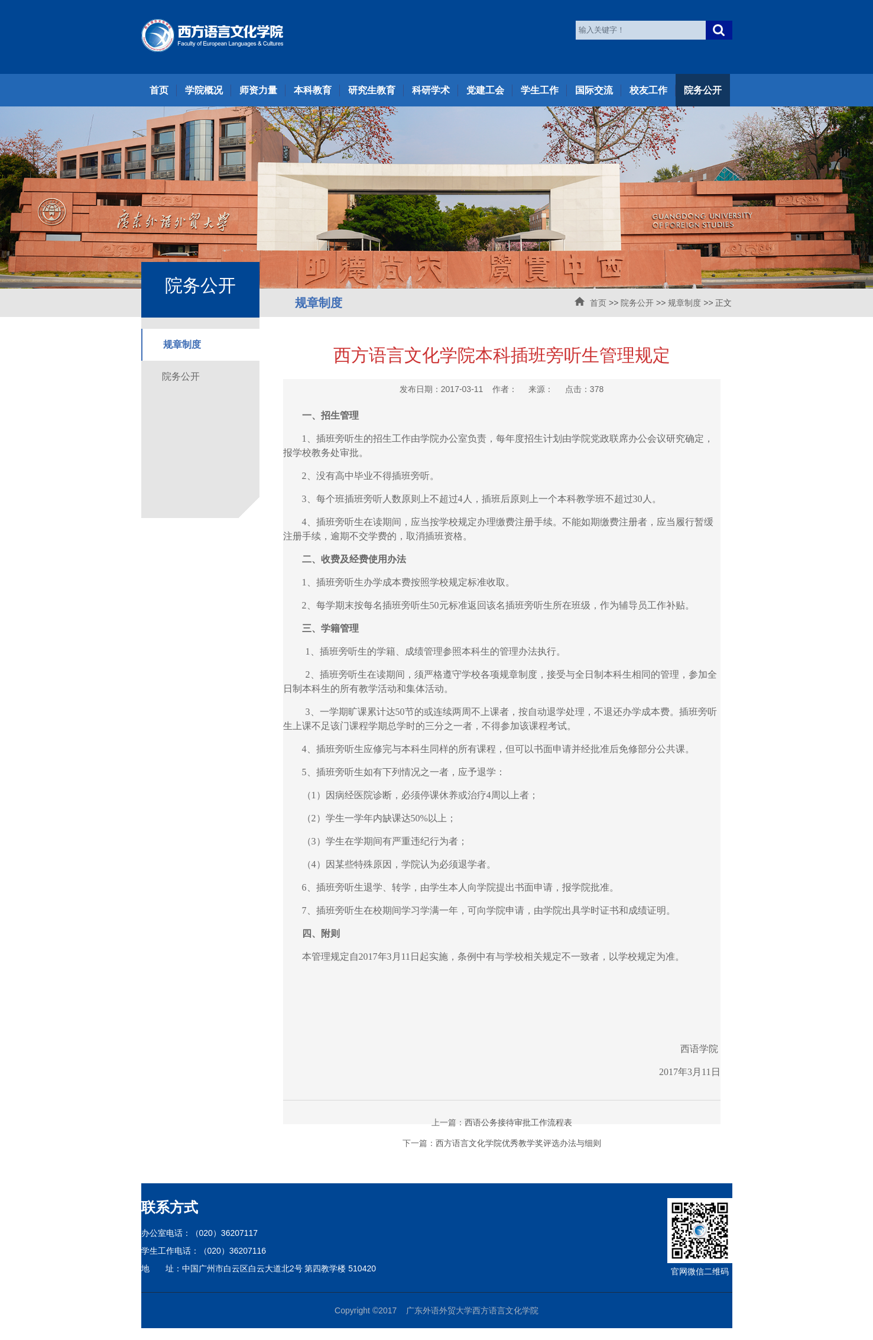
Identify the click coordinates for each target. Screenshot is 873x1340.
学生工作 (540, 90)
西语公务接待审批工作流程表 (518, 1122)
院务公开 (703, 90)
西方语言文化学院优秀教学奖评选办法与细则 (518, 1143)
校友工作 (648, 90)
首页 (159, 90)
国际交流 (594, 90)
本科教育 (313, 90)
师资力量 (258, 90)
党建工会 (485, 90)
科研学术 (431, 90)
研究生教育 (371, 90)
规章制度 (684, 303)
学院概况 (204, 90)
